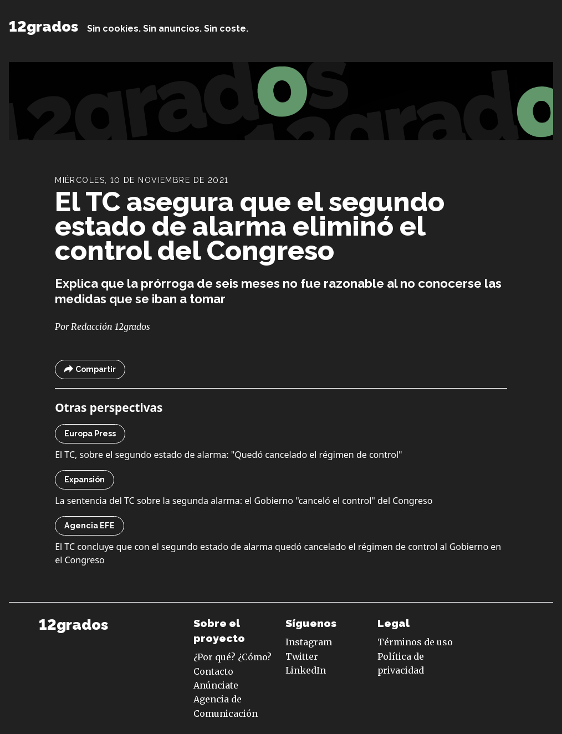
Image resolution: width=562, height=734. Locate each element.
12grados (43, 26)
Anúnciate (215, 685)
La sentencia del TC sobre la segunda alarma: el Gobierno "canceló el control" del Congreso (243, 501)
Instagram (308, 642)
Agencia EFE (89, 525)
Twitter (301, 656)
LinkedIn (305, 670)
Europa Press (90, 433)
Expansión (84, 479)
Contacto (213, 671)
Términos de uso (415, 642)
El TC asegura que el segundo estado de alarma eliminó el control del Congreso (250, 226)
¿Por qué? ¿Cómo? (232, 656)
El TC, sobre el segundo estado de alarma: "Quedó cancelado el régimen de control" (228, 454)
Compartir (90, 369)
